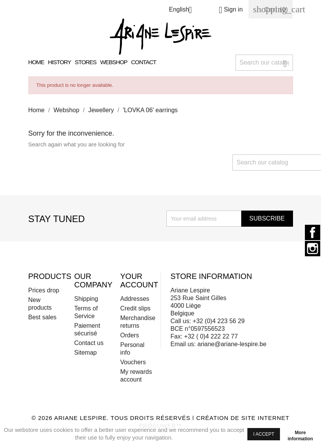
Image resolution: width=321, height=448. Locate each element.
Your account (139, 280)
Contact (143, 62)
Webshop (113, 62)
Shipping (86, 298)
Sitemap (85, 352)
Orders (129, 335)
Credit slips (135, 308)
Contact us (88, 343)
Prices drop (43, 290)
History (59, 62)
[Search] (264, 63)
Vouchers (133, 362)
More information (300, 434)
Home (36, 62)
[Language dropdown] (183, 10)
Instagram (312, 248)
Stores (85, 62)
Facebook (312, 232)
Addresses (134, 298)
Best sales (42, 317)
